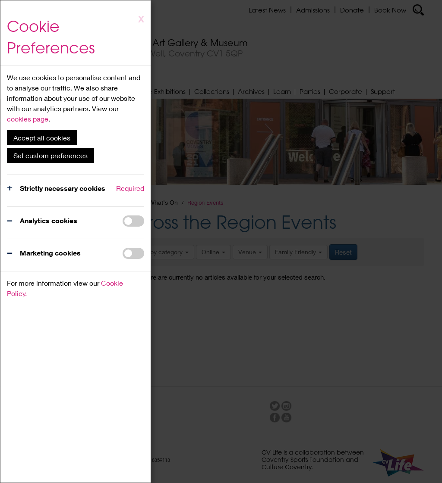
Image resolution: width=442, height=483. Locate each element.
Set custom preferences (50, 155)
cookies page (27, 119)
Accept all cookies (41, 138)
